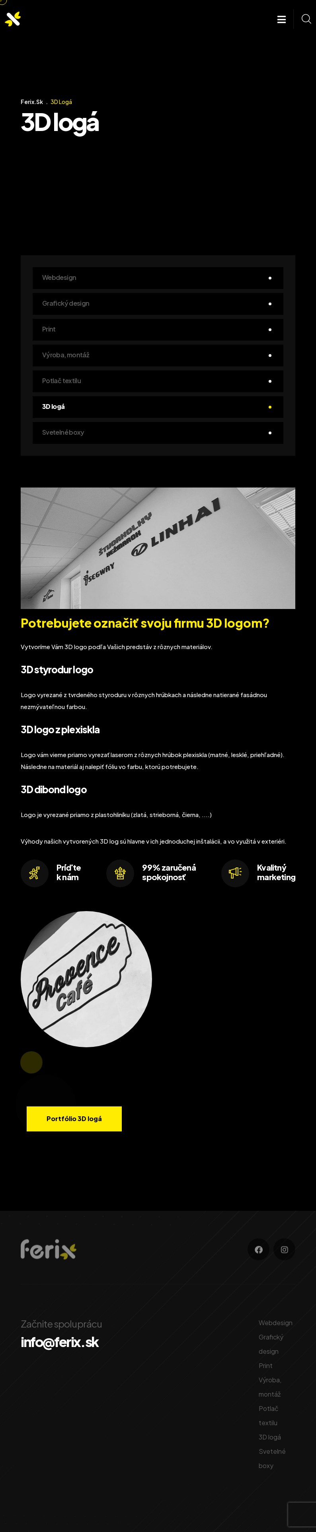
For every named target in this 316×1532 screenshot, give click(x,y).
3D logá (53, 406)
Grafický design (65, 303)
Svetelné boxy (63, 432)
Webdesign (59, 277)
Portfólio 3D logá (74, 1118)
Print (49, 329)
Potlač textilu (61, 380)
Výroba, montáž (65, 355)
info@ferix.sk (59, 1342)
